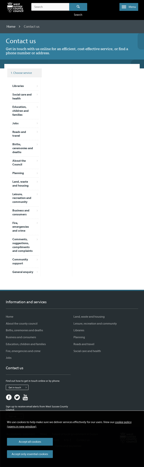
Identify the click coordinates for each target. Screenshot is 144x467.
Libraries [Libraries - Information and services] (79, 330)
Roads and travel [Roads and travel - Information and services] (84, 344)
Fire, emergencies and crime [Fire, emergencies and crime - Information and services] (23, 351)
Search (78, 7)
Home (11, 26)
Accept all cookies (30, 441)
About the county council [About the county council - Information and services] (22, 323)
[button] (128, 7)
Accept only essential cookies (30, 454)
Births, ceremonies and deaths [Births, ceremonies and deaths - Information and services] (24, 330)
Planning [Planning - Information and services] (79, 337)
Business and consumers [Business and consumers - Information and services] (21, 337)
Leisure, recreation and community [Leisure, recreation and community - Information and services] (95, 323)
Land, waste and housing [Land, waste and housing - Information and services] (89, 316)
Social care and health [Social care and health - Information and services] (87, 351)
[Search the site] (50, 7)
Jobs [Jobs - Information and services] (8, 358)
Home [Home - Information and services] (9, 316)
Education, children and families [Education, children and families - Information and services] (26, 344)
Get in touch (18, 387)
